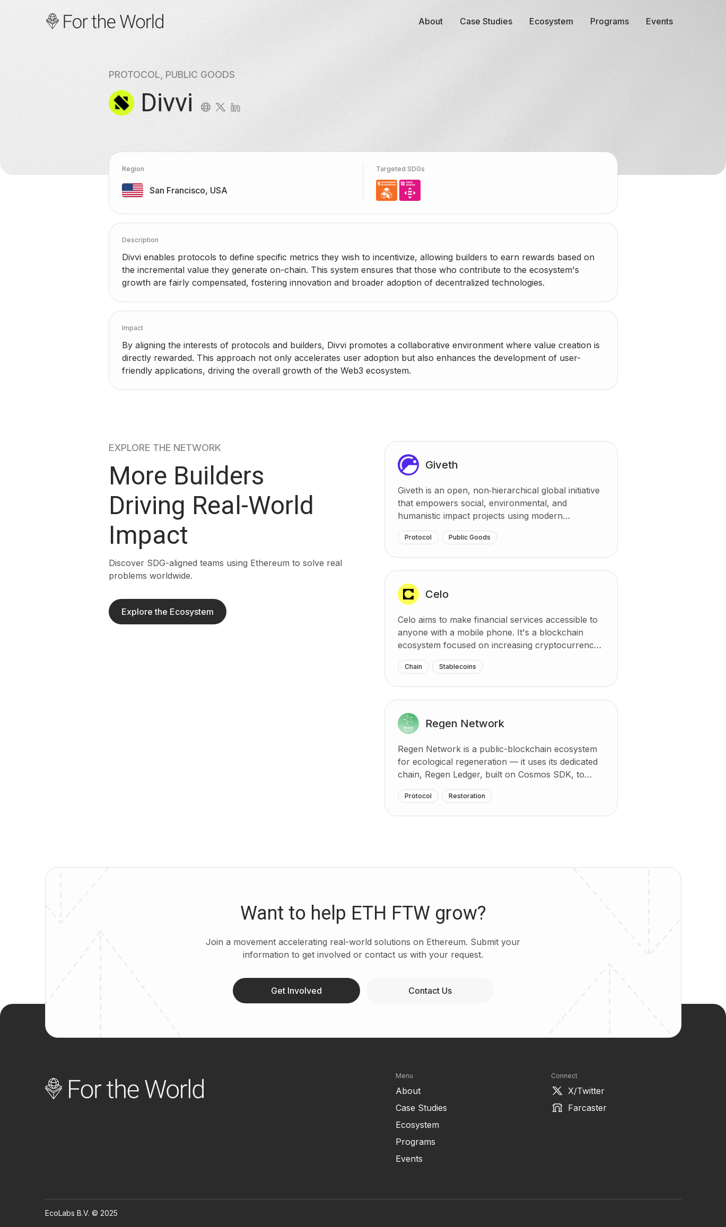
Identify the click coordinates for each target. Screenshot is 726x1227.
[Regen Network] (501, 758)
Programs (609, 21)
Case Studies (486, 21)
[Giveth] (501, 499)
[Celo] (501, 628)
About (430, 21)
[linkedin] (235, 107)
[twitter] (220, 107)
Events (659, 21)
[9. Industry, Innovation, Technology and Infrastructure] (386, 190)
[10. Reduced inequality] (410, 190)
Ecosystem (551, 21)
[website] (205, 107)
